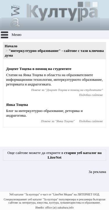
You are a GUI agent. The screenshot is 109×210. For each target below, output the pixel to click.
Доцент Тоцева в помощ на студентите (39, 68)
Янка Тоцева (17, 104)
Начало (11, 46)
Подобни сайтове (91, 95)
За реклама (97, 171)
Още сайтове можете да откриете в (54, 155)
